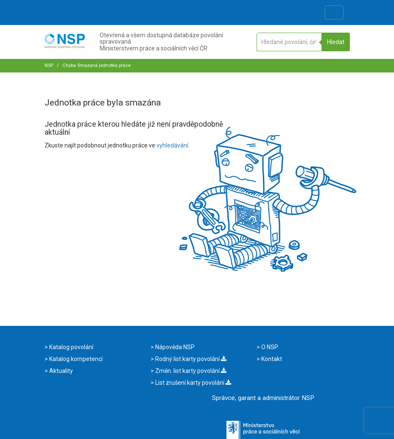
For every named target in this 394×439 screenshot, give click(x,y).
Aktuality (60, 370)
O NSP (269, 347)
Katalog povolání (70, 347)
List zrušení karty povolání (192, 382)
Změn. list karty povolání (190, 370)
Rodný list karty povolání (190, 359)
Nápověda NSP (174, 347)
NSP (49, 65)
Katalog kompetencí (75, 359)
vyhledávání (172, 145)
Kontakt (271, 359)
